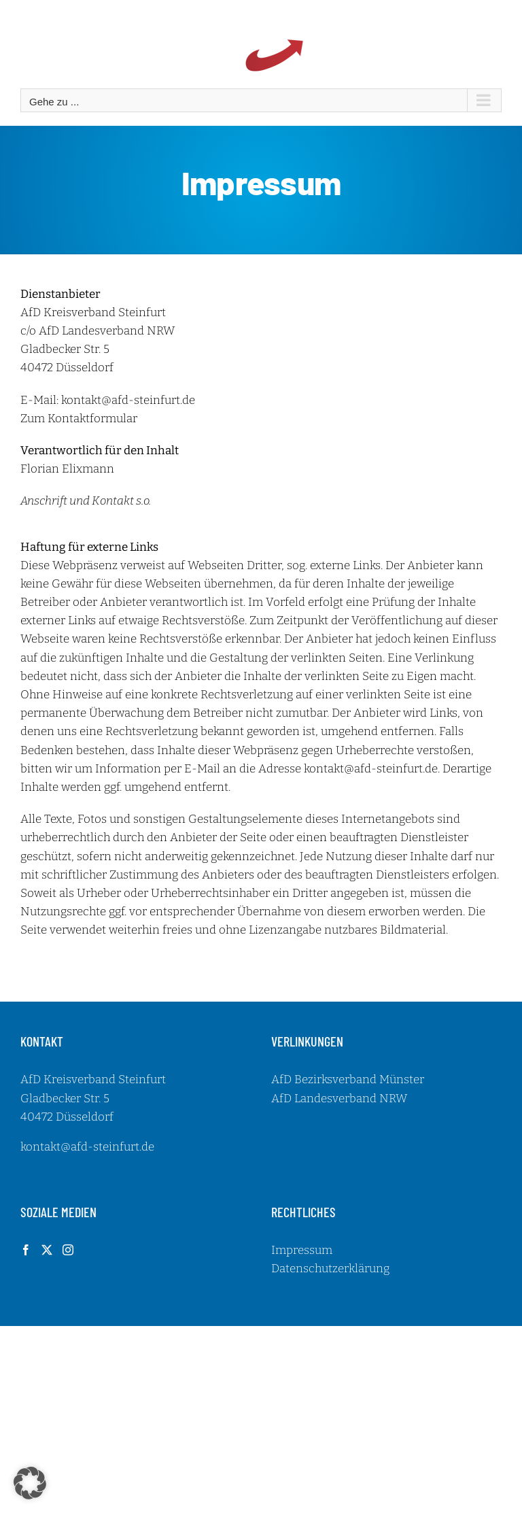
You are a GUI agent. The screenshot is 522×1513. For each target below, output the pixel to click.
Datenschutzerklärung (330, 1268)
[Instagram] (68, 1249)
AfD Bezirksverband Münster (347, 1079)
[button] (30, 1483)
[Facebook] (25, 1249)
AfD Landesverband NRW (339, 1098)
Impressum (301, 1250)
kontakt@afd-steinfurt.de (128, 400)
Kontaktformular (92, 418)
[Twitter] (46, 1249)
